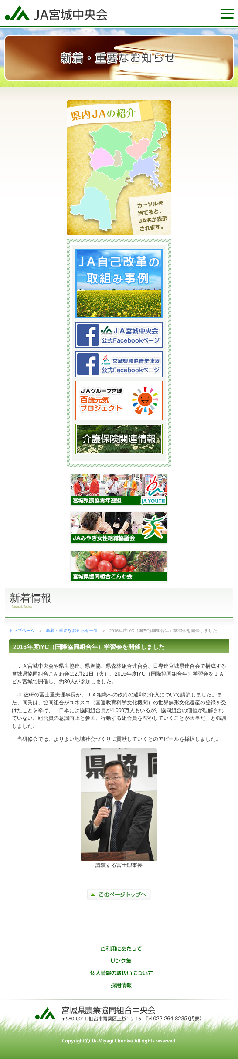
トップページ (22, 630)
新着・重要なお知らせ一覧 (72, 630)
